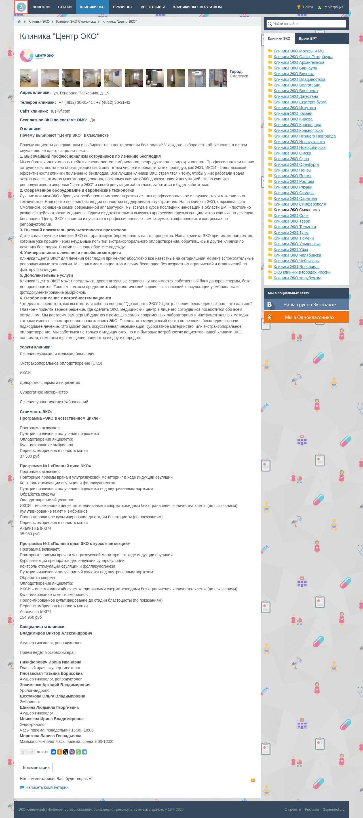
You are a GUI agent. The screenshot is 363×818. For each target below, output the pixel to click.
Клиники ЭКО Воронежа (296, 90)
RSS (253, 780)
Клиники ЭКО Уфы (291, 249)
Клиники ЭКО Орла (291, 159)
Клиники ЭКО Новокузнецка (299, 141)
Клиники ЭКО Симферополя (300, 204)
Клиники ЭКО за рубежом (297, 278)
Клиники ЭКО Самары (294, 193)
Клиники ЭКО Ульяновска (297, 244)
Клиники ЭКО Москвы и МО (299, 51)
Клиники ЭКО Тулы (291, 232)
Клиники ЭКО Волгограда (297, 85)
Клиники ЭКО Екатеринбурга (300, 102)
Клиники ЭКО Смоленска (297, 210)
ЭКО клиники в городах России (302, 272)
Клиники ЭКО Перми (292, 176)
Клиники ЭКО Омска (292, 153)
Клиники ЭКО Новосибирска (300, 147)
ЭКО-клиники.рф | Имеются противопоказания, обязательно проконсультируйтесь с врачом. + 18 (95, 809)
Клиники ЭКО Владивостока (299, 79)
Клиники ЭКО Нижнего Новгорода (305, 136)
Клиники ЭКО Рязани (293, 187)
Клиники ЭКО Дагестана (296, 96)
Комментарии (36, 767)
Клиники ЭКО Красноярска (298, 130)
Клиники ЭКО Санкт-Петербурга (303, 56)
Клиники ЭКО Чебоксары (297, 261)
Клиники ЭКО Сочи (291, 215)
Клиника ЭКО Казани (293, 113)
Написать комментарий (47, 787)
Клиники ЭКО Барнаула (295, 68)
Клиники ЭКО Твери (292, 221)
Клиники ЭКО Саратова (295, 198)
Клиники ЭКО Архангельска (299, 62)
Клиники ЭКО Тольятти (295, 227)
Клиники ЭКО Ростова (294, 181)
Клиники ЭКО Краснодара (297, 124)
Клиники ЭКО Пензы (292, 170)
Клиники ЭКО (279, 39)
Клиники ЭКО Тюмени (294, 238)
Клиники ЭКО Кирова (293, 119)
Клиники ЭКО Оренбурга (296, 164)
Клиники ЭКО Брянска (294, 73)
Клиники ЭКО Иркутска (295, 107)
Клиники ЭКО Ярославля (297, 266)
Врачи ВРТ (308, 39)
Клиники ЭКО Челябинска (297, 255)
